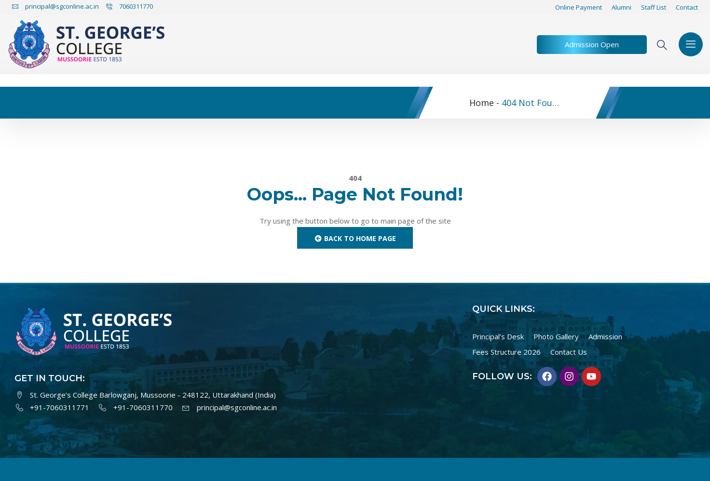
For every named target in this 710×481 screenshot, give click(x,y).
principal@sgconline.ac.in (55, 6)
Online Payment (578, 7)
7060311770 (129, 6)
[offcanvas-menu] (691, 44)
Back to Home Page (355, 238)
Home (481, 102)
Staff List (653, 7)
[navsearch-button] (666, 44)
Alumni (621, 7)
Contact (687, 7)
